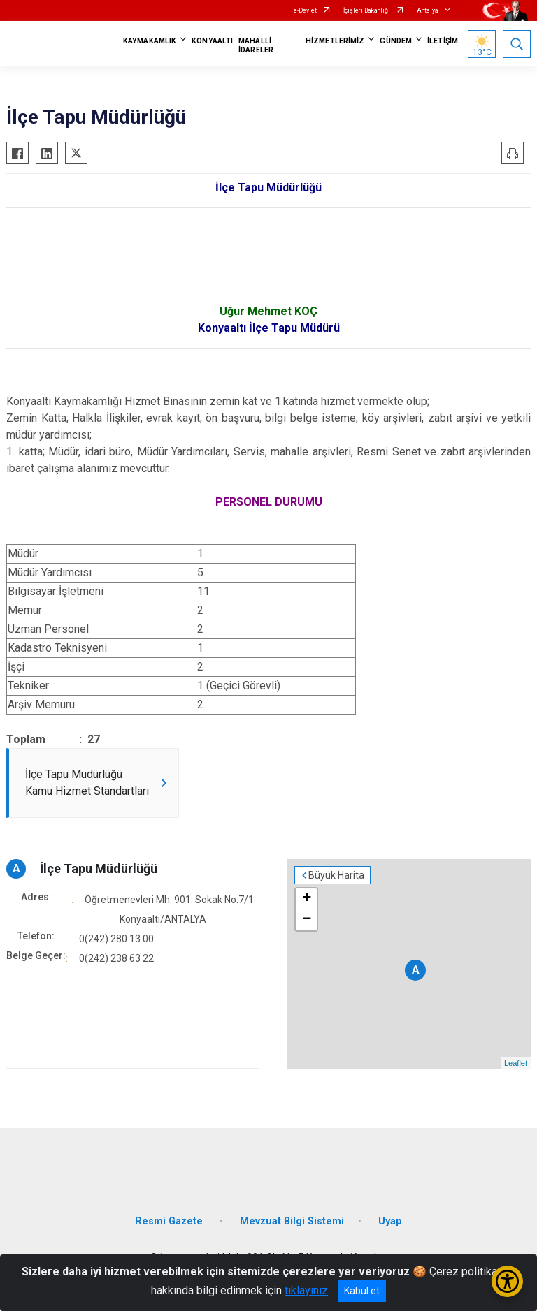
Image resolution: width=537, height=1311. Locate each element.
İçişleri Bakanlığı (366, 10)
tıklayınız (306, 1290)
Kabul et (362, 1290)
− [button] (306, 919)
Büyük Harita (336, 875)
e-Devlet (305, 10)
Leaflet (515, 1063)
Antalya (427, 10)
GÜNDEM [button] (396, 40)
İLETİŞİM (442, 40)
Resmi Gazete (170, 1221)
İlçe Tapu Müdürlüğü (98, 868)
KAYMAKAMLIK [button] (149, 40)
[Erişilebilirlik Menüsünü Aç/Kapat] (507, 1281)
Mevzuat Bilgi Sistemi (292, 1221)
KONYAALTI (212, 40)
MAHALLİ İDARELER (255, 45)
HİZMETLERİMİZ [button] (335, 40)
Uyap (390, 1221)
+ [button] (306, 898)
